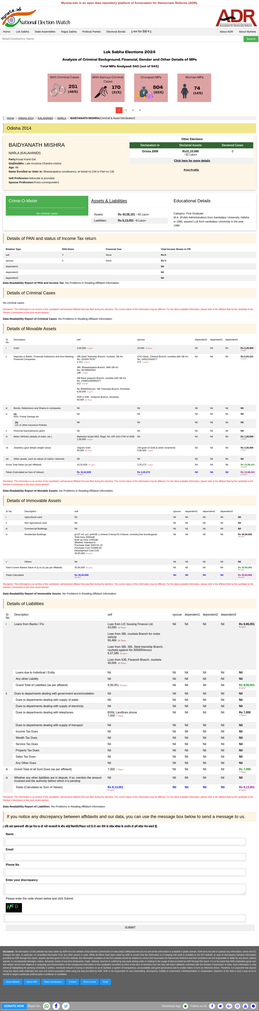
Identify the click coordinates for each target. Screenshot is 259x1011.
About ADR (226, 31)
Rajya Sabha (69, 31)
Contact (72, 982)
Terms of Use (89, 982)
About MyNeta (247, 31)
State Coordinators (53, 982)
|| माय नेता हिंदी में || (141, 31)
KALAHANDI (45, 118)
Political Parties (91, 31)
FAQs (105, 982)
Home (6, 31)
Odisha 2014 (25, 118)
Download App (171, 1006)
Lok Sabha (22, 31)
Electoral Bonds (115, 31)
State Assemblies (45, 31)
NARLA (61, 118)
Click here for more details (192, 160)
